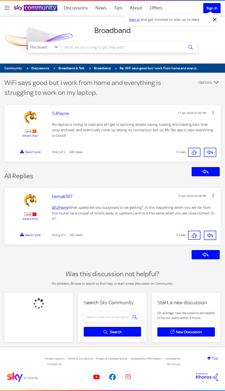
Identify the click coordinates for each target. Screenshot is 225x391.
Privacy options (55, 358)
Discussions (76, 8)
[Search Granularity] (44, 47)
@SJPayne (60, 207)
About (136, 8)
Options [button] (205, 82)
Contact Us (54, 364)
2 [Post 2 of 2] (59, 235)
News (101, 8)
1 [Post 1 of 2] (59, 152)
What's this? (30, 135)
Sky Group (173, 364)
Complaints (172, 358)
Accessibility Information (146, 358)
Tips (118, 8)
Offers (156, 8)
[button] (213, 113)
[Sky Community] (35, 8)
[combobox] (122, 47)
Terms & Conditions (80, 358)
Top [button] (215, 358)
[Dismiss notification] (214, 19)
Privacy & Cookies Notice (111, 358)
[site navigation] (7, 8)
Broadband (112, 30)
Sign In (212, 8)
